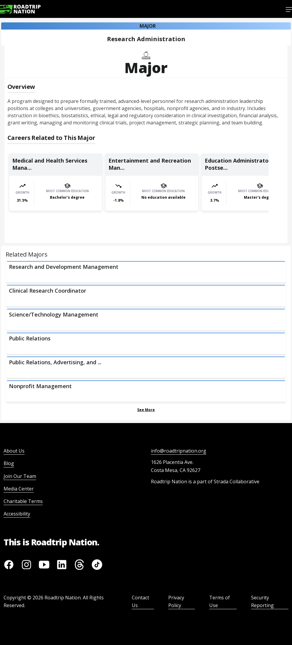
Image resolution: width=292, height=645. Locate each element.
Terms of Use (219, 601)
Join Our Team (20, 476)
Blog (9, 463)
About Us (14, 451)
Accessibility (17, 513)
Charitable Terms (23, 501)
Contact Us (140, 601)
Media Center (19, 488)
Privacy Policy (176, 601)
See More (146, 409)
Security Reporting (262, 601)
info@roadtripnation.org (178, 451)
